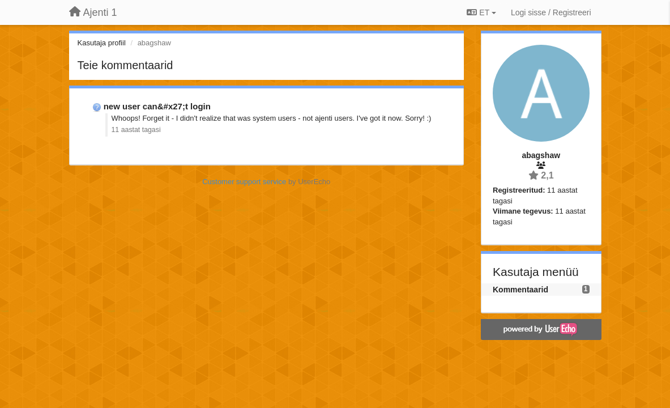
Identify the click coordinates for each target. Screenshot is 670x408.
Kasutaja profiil (102, 43)
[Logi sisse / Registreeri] (551, 12)
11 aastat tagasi (136, 130)
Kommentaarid (520, 289)
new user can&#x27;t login (157, 106)
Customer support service (244, 181)
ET (481, 12)
